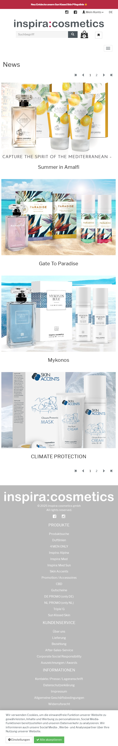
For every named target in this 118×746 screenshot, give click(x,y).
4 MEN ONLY (59, 546)
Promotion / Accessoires (59, 577)
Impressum (59, 691)
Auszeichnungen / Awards (59, 663)
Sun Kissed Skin (59, 615)
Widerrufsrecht (59, 704)
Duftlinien (59, 540)
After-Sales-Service (59, 650)
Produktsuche (59, 534)
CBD (59, 584)
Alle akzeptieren (49, 739)
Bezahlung (59, 644)
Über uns (59, 631)
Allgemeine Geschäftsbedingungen (59, 698)
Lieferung (59, 638)
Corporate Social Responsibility (59, 656)
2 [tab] (96, 75)
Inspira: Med (59, 559)
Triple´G (59, 609)
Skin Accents (59, 571)
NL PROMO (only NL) (59, 603)
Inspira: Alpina (59, 553)
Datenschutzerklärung (92, 739)
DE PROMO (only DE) (59, 596)
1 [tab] (90, 75)
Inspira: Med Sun (59, 565)
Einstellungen (19, 739)
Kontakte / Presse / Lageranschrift (59, 679)
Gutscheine (59, 590)
